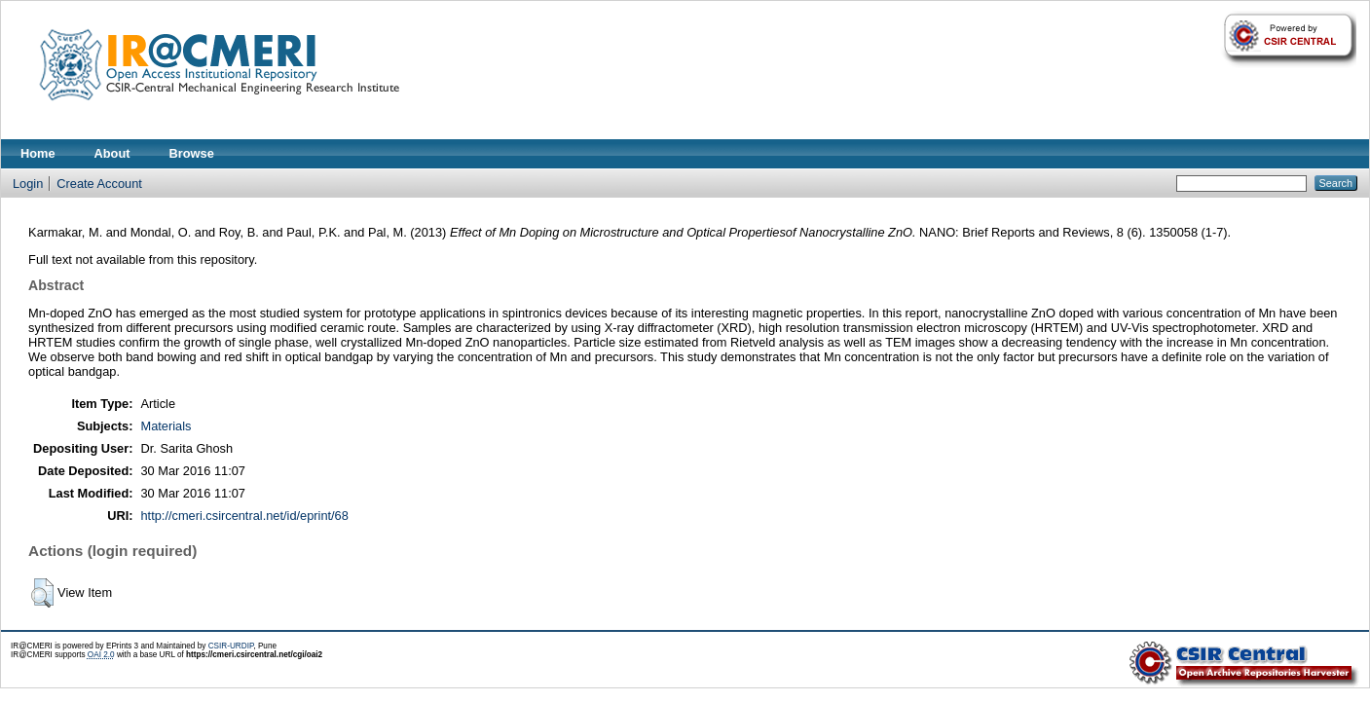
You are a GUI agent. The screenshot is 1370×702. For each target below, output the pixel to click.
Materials (165, 426)
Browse (191, 153)
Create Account (99, 183)
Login (28, 183)
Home (38, 153)
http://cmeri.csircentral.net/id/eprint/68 (244, 515)
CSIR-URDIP (231, 646)
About (112, 153)
